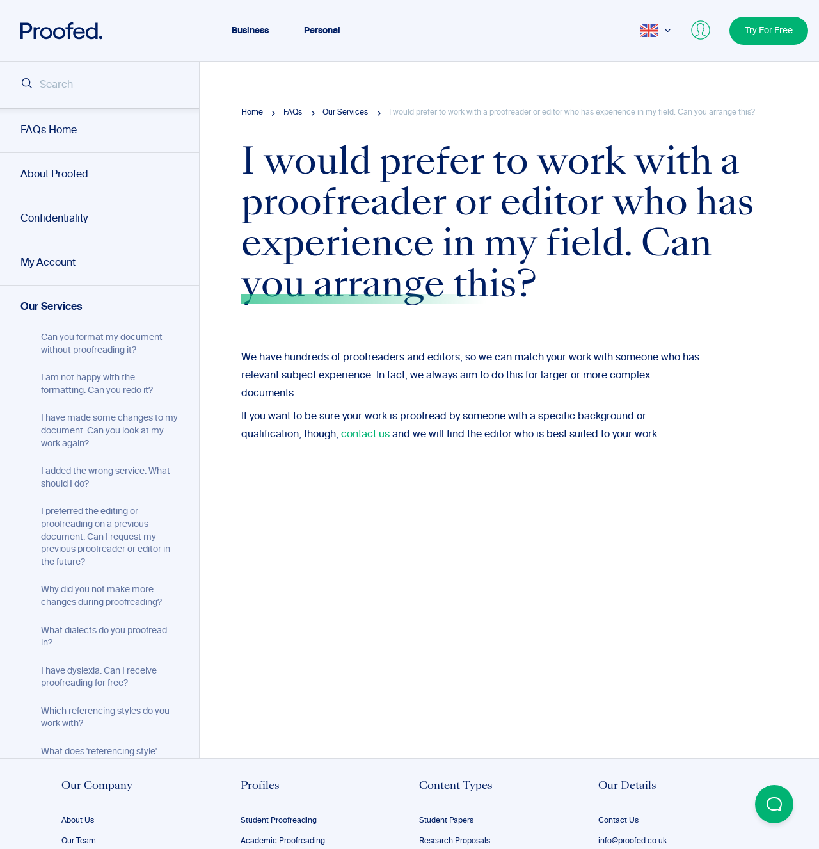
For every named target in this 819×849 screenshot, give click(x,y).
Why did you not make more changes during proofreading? (101, 596)
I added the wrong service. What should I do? (105, 478)
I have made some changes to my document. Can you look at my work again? (109, 431)
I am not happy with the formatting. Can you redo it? (97, 384)
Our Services (51, 307)
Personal (322, 30)
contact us (365, 435)
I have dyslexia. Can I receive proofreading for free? (99, 677)
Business (250, 30)
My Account (48, 263)
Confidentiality (54, 219)
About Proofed (54, 175)
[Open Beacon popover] (774, 804)
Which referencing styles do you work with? (105, 718)
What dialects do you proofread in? (104, 637)
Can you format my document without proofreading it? (102, 344)
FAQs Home (48, 130)
